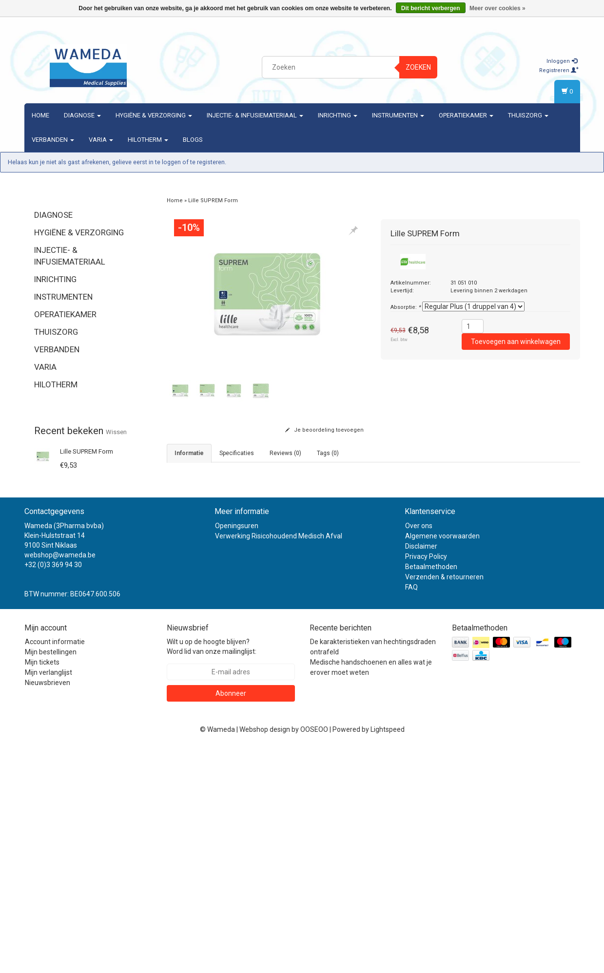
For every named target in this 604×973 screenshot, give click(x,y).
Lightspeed (387, 954)
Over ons (418, 750)
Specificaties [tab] (236, 453)
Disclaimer (421, 771)
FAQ (411, 812)
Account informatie (55, 867)
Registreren (559, 70)
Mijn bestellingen (51, 877)
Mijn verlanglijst (48, 897)
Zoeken (418, 67)
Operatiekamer (466, 115)
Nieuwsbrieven (47, 908)
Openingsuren (236, 750)
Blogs (193, 139)
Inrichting (337, 115)
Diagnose (82, 115)
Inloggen (561, 61)
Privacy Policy (426, 781)
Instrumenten (398, 115)
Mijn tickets (42, 887)
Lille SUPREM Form (86, 451)
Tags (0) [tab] (328, 453)
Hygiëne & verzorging (154, 115)
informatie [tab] (189, 453)
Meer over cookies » (497, 8)
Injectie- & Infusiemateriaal (255, 115)
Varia (101, 139)
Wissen (116, 432)
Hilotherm (148, 139)
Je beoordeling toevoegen (324, 430)
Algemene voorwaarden (442, 760)
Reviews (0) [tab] (285, 453)
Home (40, 115)
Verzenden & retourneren (444, 801)
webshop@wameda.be (60, 779)
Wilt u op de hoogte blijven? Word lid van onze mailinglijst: (211, 871)
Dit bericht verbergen (430, 8)
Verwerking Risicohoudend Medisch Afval (278, 760)
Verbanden (53, 139)
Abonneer (230, 918)
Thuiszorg (528, 115)
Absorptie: (405, 307)
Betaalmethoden (431, 791)
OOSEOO (314, 954)
